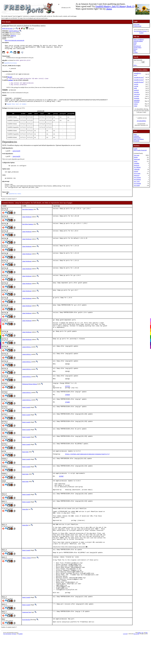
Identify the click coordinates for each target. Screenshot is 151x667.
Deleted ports (137, 137)
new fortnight (137, 183)
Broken (136, 157)
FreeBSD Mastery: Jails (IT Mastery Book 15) (115, 6)
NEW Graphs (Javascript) (140, 150)
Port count (136, 155)
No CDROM (137, 167)
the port (10, 78)
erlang (135, 106)
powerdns (136, 92)
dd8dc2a (13, 36)
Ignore (135, 161)
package (10, 82)
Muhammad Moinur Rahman (29, 393)
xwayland (136, 96)
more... (135, 65)
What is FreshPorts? (139, 39)
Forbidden (136, 163)
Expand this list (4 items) (10, 64)
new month (137, 185)
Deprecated (137, 159)
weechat (136, 84)
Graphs (135, 148)
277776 (67, 397)
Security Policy (137, 47)
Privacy (136, 49)
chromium (136, 98)
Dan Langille (136, 665)
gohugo (136, 104)
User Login (136, 24)
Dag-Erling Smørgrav (27, 215)
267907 (61, 490)
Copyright (125, 665)
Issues (135, 42)
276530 (67, 407)
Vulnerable (137, 169)
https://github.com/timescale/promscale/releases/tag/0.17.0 (87, 467)
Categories (136, 136)
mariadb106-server (139, 77)
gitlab (135, 88)
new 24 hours (137, 177)
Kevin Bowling (26, 651)
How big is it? (137, 46)
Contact (136, 52)
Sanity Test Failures (139, 139)
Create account (137, 26)
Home (135, 134)
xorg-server (137, 94)
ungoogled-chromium (137, 101)
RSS (147, 664)
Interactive (136, 175)
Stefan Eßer (25, 524)
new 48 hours (137, 179)
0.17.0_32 (4, 28)
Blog (135, 50)
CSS (142, 664)
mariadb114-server (138, 80)
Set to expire (137, 173)
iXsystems (144, 31)
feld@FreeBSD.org (14, 31)
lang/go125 (16, 155)
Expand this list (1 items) (14, 200)
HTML (139, 664)
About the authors (138, 41)
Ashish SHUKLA (26, 355)
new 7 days (137, 181)
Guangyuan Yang (26, 643)
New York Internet (138, 31)
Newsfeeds (136, 140)
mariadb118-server (138, 82)
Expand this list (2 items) (16, 108)
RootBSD (141, 32)
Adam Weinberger (27, 223)
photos (109, 9)
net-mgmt (10, 28)
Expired (136, 171)
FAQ (135, 44)
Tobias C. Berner (26, 581)
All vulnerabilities (141, 121)
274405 (67, 414)
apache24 (136, 90)
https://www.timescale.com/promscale (14, 40)
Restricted (136, 165)
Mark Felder (25, 464)
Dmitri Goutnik (26, 419)
